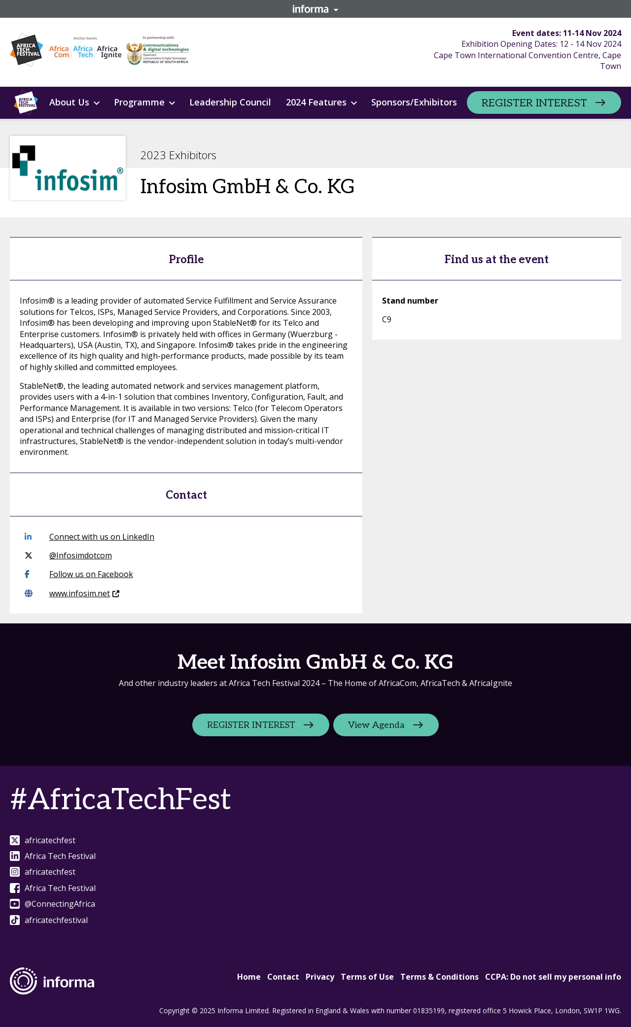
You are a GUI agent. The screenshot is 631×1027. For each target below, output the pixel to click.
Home (249, 976)
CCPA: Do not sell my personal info (553, 976)
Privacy (320, 976)
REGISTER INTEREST (534, 103)
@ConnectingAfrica (52, 903)
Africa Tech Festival (53, 856)
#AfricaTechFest (120, 800)
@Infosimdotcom (68, 555)
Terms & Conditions (439, 976)
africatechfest (42, 840)
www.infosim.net (72, 593)
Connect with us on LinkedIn (89, 536)
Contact (283, 976)
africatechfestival (49, 920)
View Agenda (377, 724)
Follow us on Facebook (79, 574)
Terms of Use (367, 976)
